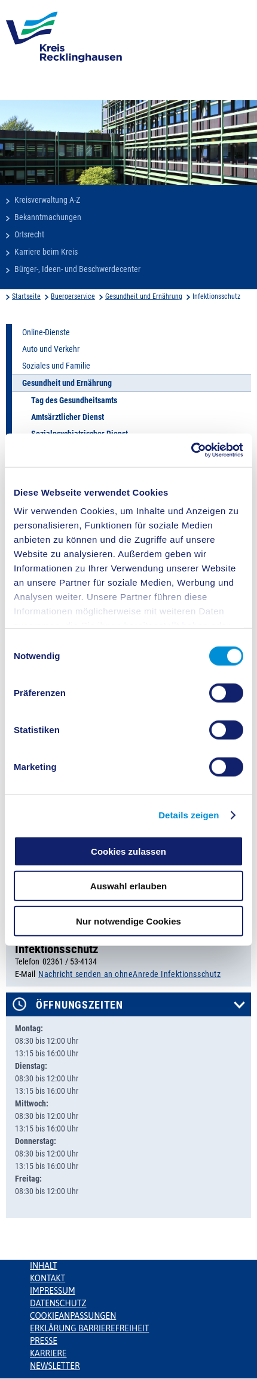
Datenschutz (58, 1303)
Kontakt (47, 1278)
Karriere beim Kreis (46, 251)
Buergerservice (73, 296)
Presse (43, 1341)
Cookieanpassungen (73, 1316)
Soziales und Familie (56, 365)
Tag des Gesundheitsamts (74, 400)
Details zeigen (188, 815)
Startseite (26, 296)
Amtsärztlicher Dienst (67, 417)
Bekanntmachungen (47, 217)
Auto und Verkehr (50, 349)
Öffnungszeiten (79, 1005)
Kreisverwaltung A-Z (47, 200)
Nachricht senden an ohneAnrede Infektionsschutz (129, 974)
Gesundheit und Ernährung (143, 296)
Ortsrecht (29, 234)
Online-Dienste (46, 332)
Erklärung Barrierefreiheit (89, 1328)
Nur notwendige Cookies (128, 921)
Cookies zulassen (128, 851)
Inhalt (43, 1265)
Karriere (48, 1353)
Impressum (52, 1290)
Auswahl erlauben (128, 886)
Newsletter (54, 1366)
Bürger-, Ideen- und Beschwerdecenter (77, 269)
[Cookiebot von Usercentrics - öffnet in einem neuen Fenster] (191, 450)
